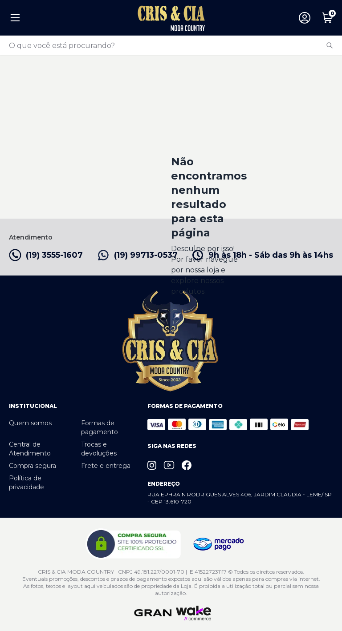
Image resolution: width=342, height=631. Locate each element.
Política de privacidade (26, 482)
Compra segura (32, 466)
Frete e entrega (105, 466)
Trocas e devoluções (99, 448)
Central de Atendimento (30, 448)
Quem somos (30, 423)
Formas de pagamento (99, 427)
